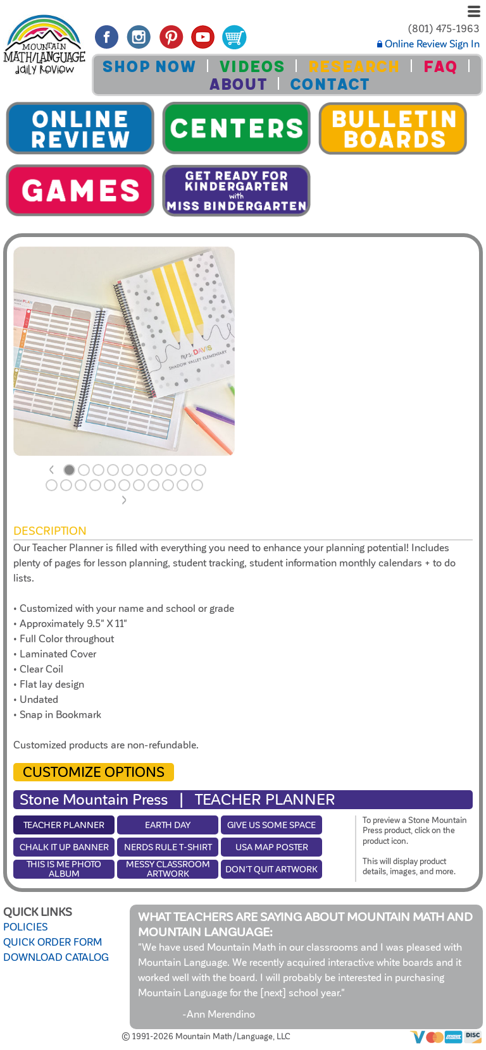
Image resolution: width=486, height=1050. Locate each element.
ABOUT (238, 84)
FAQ (440, 66)
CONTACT (330, 84)
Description (50, 531)
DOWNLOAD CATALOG (56, 957)
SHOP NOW (149, 66)
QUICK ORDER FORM (52, 942)
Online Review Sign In (428, 44)
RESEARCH (354, 66)
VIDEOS (252, 66)
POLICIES (25, 927)
